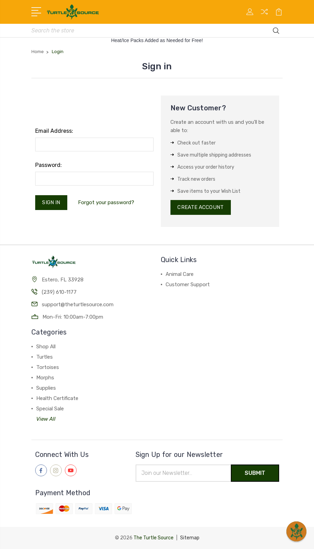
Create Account (201, 207)
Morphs (45, 378)
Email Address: (54, 131)
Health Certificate (57, 398)
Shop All (46, 346)
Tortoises (47, 367)
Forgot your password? (106, 202)
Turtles (44, 357)
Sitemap (189, 538)
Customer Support (188, 285)
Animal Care (180, 274)
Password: (48, 165)
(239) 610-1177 (59, 292)
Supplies (46, 388)
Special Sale (50, 409)
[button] (296, 531)
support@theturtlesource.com (78, 304)
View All (46, 419)
